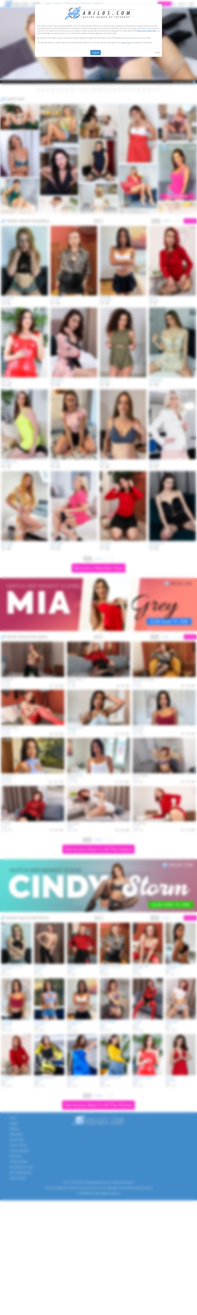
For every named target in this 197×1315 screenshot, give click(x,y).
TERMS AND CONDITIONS (146, 31)
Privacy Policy (126, 42)
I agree (95, 52)
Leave (157, 52)
